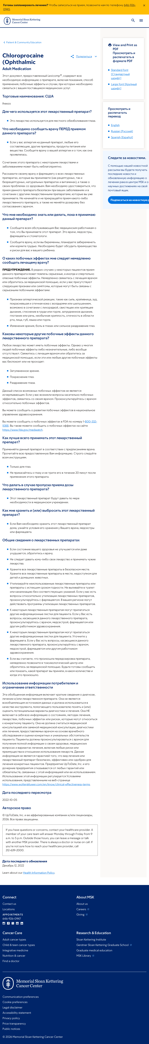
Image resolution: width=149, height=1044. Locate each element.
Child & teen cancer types (19, 945)
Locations (9, 909)
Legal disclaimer (12, 1007)
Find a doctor (11, 961)
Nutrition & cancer (14, 955)
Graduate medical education (94, 950)
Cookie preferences (15, 1002)
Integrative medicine (15, 950)
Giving (80, 914)
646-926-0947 (12, 918)
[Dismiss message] (144, 7)
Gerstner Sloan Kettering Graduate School (102, 945)
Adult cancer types (14, 939)
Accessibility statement (17, 1012)
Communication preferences (21, 996)
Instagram (4, 923)
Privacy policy (11, 1018)
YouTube (17, 923)
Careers (81, 909)
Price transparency (14, 1023)
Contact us (9, 903)
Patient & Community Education (23, 42)
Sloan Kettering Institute (91, 939)
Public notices (11, 1028)
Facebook (8, 923)
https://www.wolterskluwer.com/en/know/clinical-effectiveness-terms (46, 784)
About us (82, 903)
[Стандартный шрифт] (120, 74)
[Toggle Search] (133, 21)
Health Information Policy (38, 872)
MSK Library (84, 955)
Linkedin (22, 923)
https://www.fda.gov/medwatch (22, 429)
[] (122, 131)
